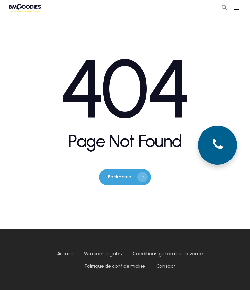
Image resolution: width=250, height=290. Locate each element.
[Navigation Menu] (237, 8)
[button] (224, 7)
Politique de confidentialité (115, 266)
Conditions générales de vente (168, 254)
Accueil (65, 254)
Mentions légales (102, 254)
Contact (165, 266)
